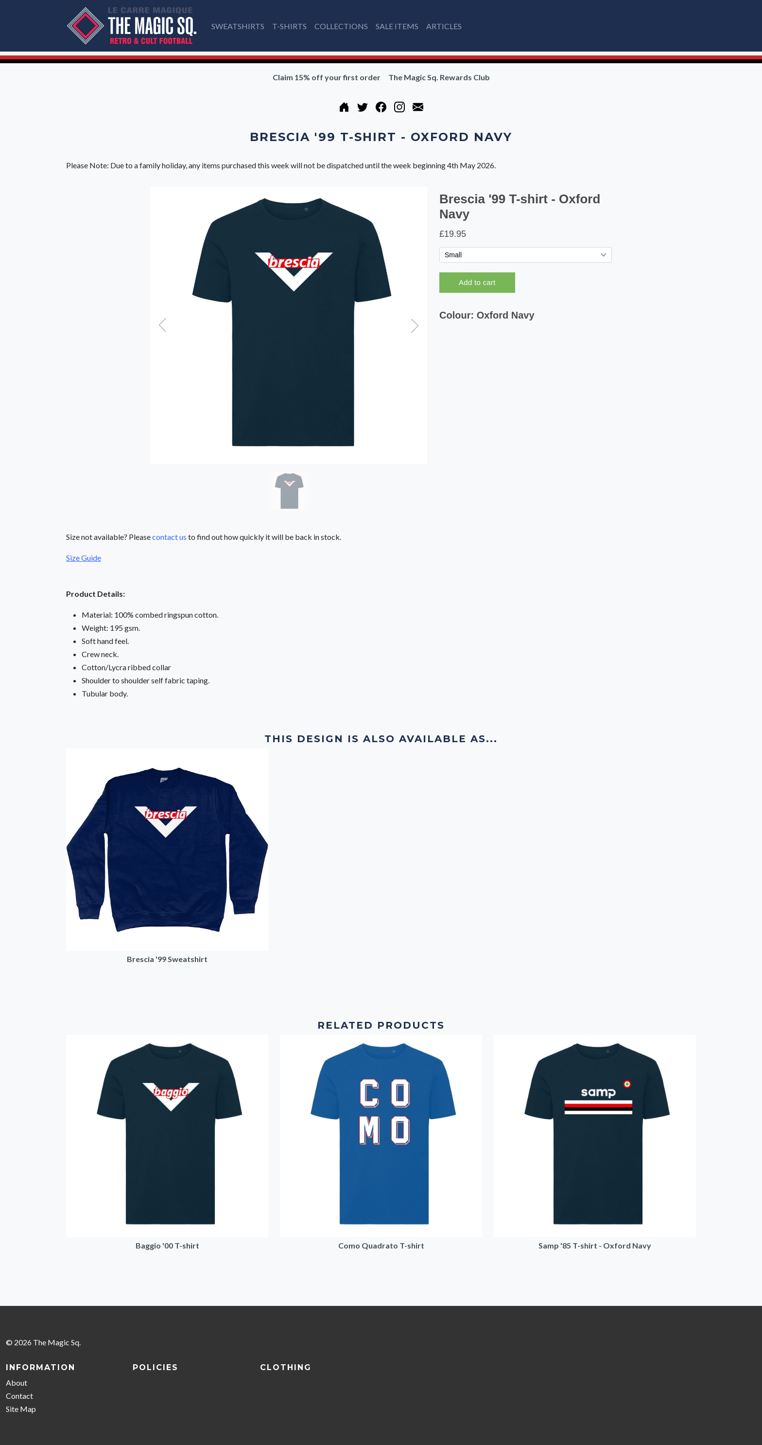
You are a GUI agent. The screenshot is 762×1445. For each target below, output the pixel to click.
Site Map (21, 1408)
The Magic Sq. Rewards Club (439, 77)
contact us (169, 536)
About (16, 1382)
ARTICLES (444, 26)
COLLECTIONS (341, 26)
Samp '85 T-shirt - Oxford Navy (594, 1245)
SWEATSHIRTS (237, 26)
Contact (19, 1395)
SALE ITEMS (397, 26)
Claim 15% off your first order (327, 77)
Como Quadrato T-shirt (381, 1245)
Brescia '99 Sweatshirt (167, 958)
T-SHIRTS (289, 26)
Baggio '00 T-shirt (167, 1245)
